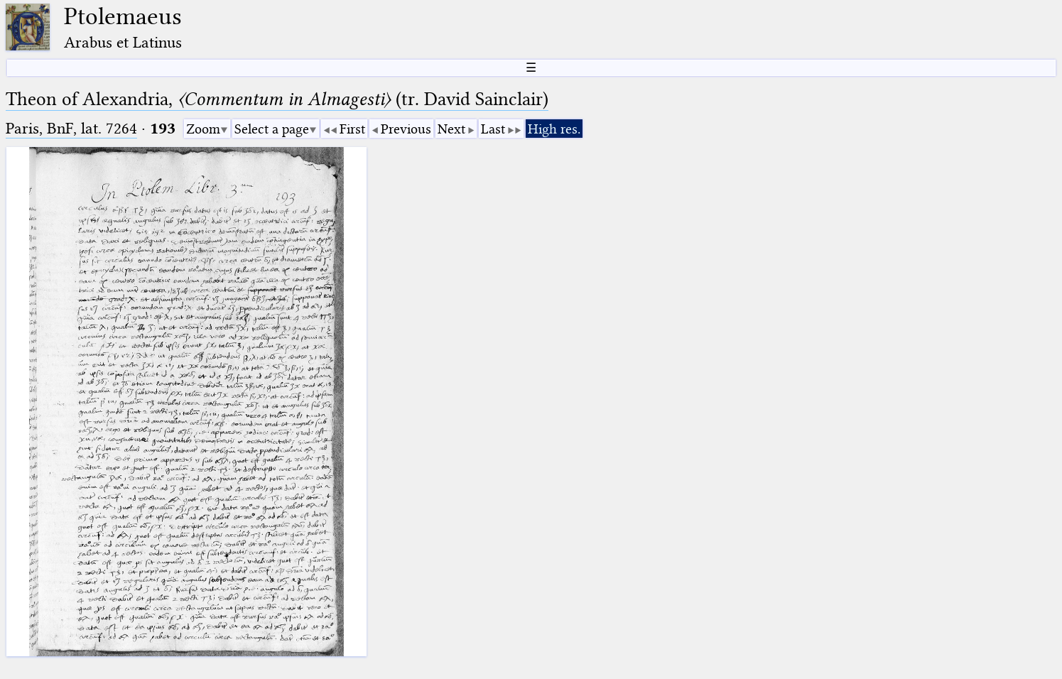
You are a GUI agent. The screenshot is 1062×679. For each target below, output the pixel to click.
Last (493, 129)
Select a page (271, 129)
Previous (406, 129)
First (352, 129)
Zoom (203, 129)
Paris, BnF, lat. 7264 (71, 128)
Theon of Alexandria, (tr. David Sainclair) (277, 99)
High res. (554, 129)
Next (451, 129)
